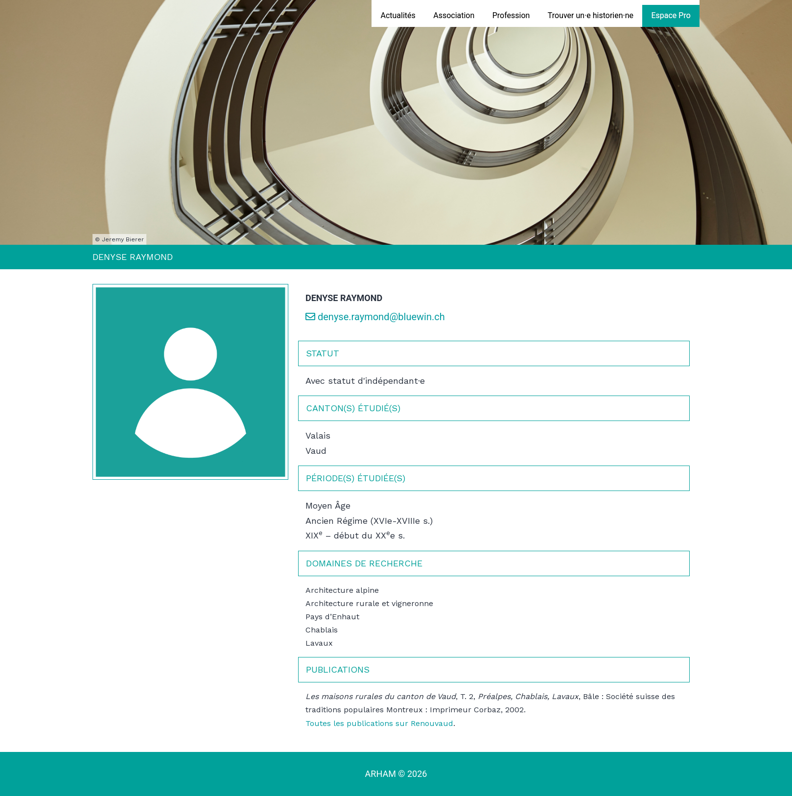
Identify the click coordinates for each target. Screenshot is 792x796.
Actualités (397, 15)
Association (453, 15)
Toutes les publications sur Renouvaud (379, 723)
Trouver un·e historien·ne (590, 15)
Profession (511, 15)
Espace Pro (670, 15)
